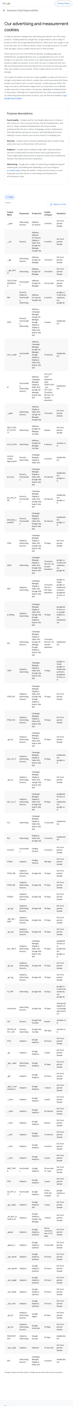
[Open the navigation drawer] (4, 10)
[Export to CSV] (58, 204)
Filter (9, 197)
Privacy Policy (63, 3)
